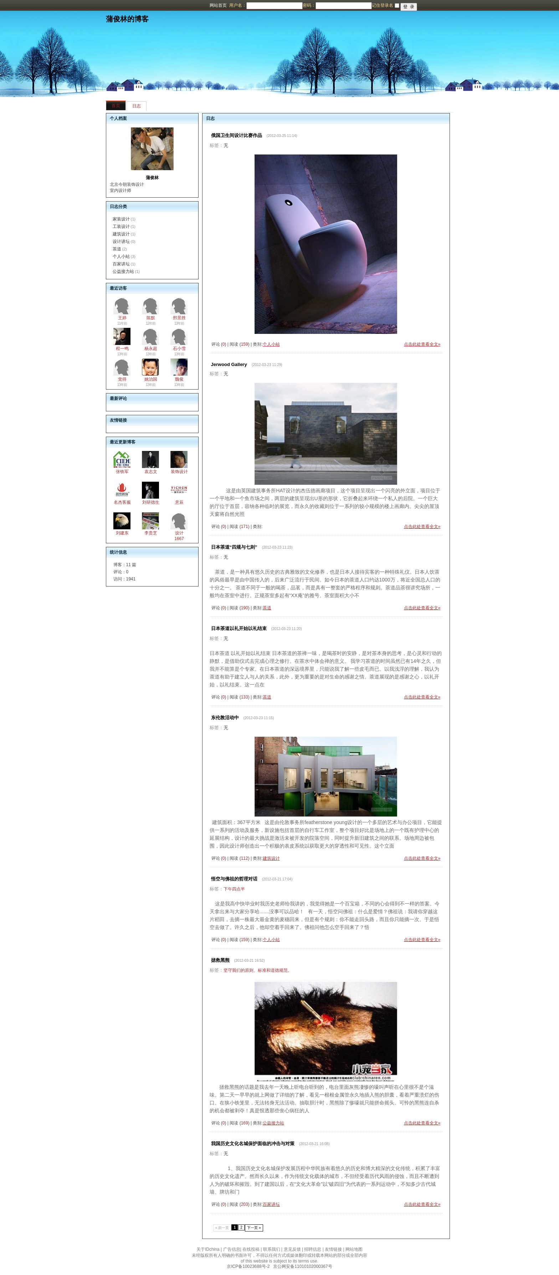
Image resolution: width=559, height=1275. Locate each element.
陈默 (151, 317)
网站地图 (354, 1249)
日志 (136, 105)
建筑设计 (121, 234)
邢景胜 (179, 317)
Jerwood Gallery (229, 364)
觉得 (122, 379)
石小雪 (179, 348)
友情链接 (333, 1249)
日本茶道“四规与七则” (234, 547)
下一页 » (254, 1228)
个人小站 (121, 256)
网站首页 (218, 5)
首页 (116, 105)
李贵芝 (150, 532)
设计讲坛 (121, 241)
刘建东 (122, 532)
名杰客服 (122, 502)
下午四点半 (234, 889)
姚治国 (150, 379)
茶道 (117, 249)
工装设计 (121, 226)
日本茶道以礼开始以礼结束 (239, 628)
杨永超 (150, 348)
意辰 (179, 502)
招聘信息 (312, 1249)
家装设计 (121, 219)
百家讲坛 (121, 263)
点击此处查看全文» (422, 344)
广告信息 (231, 1249)
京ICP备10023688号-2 (248, 1266)
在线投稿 (251, 1249)
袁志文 (150, 471)
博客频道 (33, 5)
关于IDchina (208, 1249)
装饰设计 (179, 471)
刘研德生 (150, 502)
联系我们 (271, 1249)
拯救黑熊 (220, 960)
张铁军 (122, 471)
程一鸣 (122, 348)
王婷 (122, 317)
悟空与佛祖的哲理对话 (234, 879)
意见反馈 (292, 1249)
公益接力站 (123, 271)
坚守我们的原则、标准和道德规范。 (258, 970)
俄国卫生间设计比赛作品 (236, 135)
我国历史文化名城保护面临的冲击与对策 (252, 1143)
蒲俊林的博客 (127, 19)
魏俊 (179, 379)
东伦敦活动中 (225, 717)
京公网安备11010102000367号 (302, 1266)
